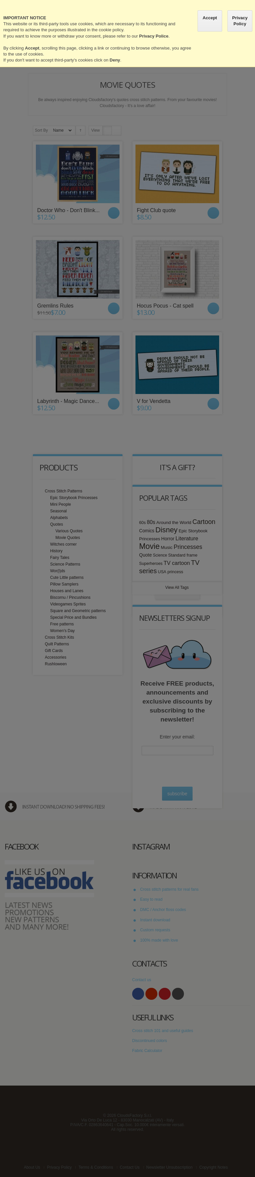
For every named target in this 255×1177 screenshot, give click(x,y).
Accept (210, 17)
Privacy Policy (239, 20)
